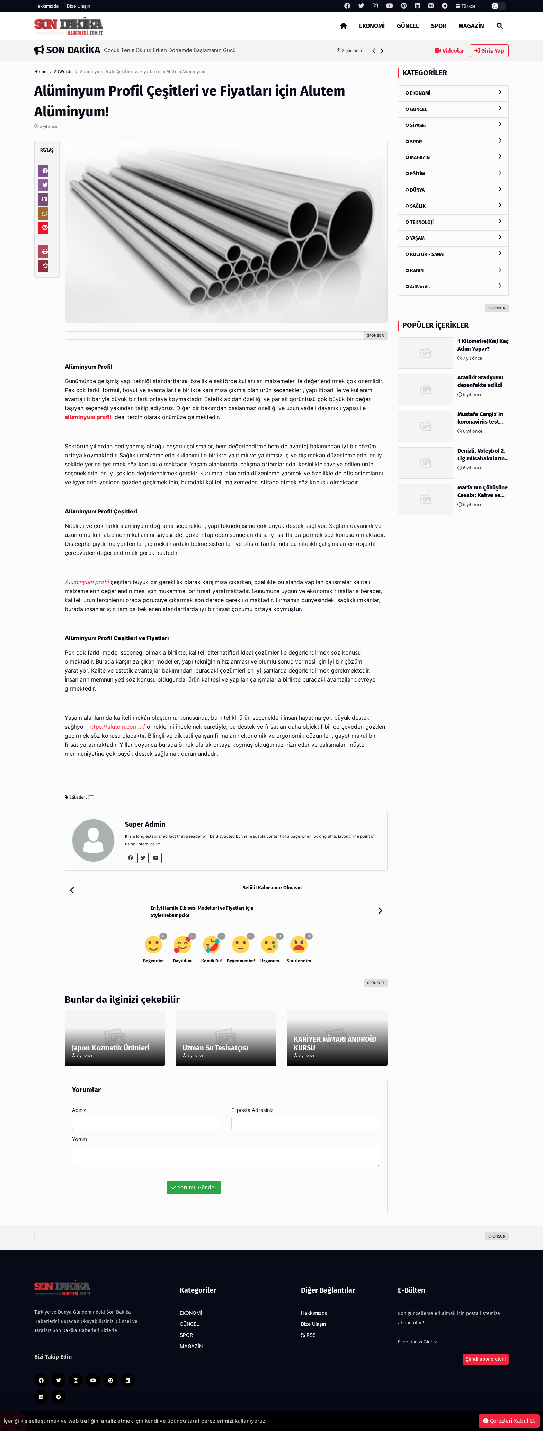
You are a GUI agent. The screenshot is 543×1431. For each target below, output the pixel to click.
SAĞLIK (453, 205)
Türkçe (466, 6)
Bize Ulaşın (78, 6)
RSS (308, 1314)
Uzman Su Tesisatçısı (216, 1027)
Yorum (79, 1119)
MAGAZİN (471, 26)
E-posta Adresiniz (252, 1089)
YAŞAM (453, 238)
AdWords (63, 71)
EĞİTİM (453, 173)
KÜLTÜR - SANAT (453, 254)
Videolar (449, 50)
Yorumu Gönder (193, 1167)
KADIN (453, 270)
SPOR (438, 26)
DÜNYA (453, 190)
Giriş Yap (489, 50)
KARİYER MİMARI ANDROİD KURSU (335, 1023)
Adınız (79, 1089)
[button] (373, 51)
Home (40, 71)
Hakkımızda (46, 6)
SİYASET (453, 125)
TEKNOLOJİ (453, 222)
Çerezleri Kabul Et (509, 1421)
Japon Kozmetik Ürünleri (111, 1027)
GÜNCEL (408, 26)
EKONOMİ (372, 26)
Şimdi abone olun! (486, 1339)
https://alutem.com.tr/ (116, 726)
